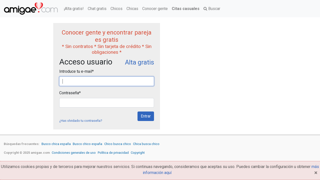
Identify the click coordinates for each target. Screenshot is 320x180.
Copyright (138, 152)
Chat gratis (97, 8)
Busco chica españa (56, 144)
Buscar (212, 8)
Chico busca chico (117, 144)
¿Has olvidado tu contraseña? (80, 120)
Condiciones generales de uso (74, 152)
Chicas (132, 8)
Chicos (116, 8)
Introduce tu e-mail (76, 71)
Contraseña (70, 92)
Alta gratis (139, 62)
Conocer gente (155, 8)
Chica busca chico (146, 144)
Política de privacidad (113, 152)
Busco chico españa (87, 144)
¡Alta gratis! (74, 8)
